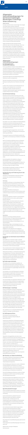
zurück (6, 7)
